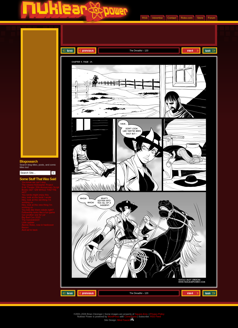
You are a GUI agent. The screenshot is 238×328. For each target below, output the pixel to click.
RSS (144, 17)
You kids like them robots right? (38, 210)
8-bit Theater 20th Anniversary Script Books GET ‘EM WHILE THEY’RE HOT (40, 190)
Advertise (157, 17)
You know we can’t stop (34, 182)
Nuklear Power (73, 12)
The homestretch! (31, 220)
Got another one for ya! (33, 215)
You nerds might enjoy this (35, 195)
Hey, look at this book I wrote (36, 197)
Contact (172, 17)
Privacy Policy (157, 314)
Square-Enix (141, 314)
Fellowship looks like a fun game (38, 212)
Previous (86, 50)
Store (200, 17)
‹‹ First (68, 50)
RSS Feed (155, 316)
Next (190, 50)
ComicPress (130, 316)
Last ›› (209, 50)
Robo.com (186, 17)
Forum (211, 17)
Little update (28, 222)
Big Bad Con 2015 (31, 217)
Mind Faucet (125, 320)
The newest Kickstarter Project (37, 185)
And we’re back (29, 230)
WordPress (113, 316)
